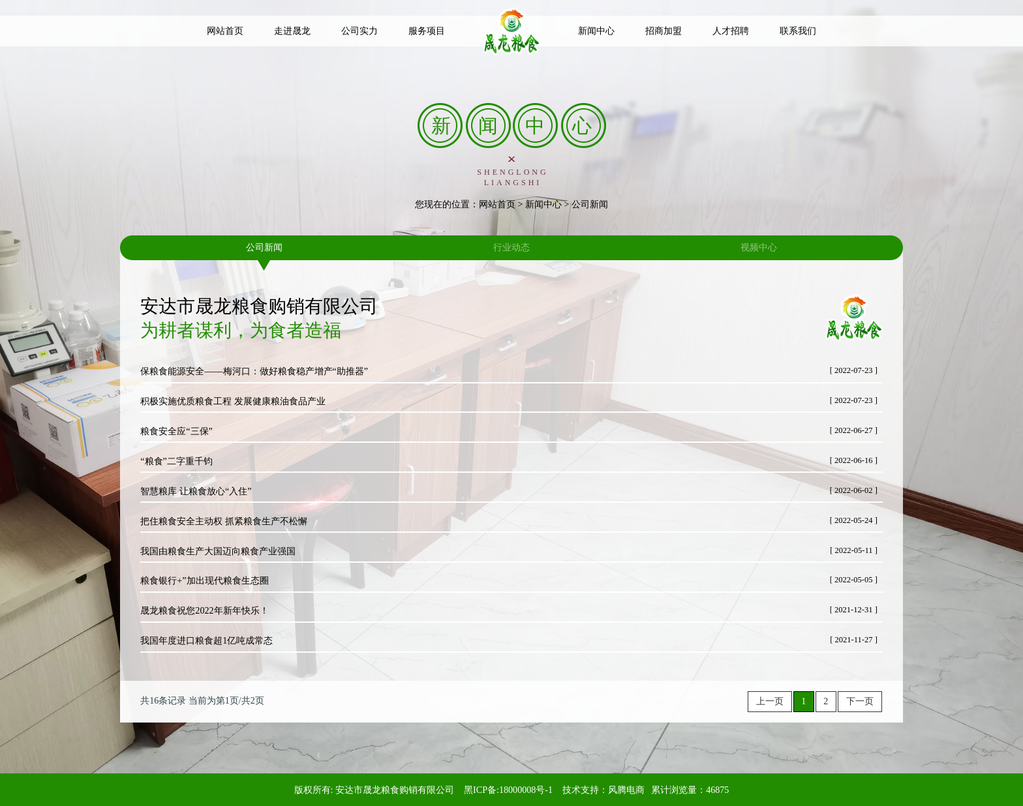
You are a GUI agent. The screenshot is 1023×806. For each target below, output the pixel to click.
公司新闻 (264, 247)
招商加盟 (663, 30)
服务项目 (426, 30)
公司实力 (359, 30)
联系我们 (798, 30)
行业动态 (511, 247)
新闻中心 (596, 30)
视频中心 (759, 247)
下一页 (860, 701)
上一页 (770, 701)
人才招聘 (730, 30)
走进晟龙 (292, 30)
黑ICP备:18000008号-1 (508, 789)
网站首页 (225, 30)
